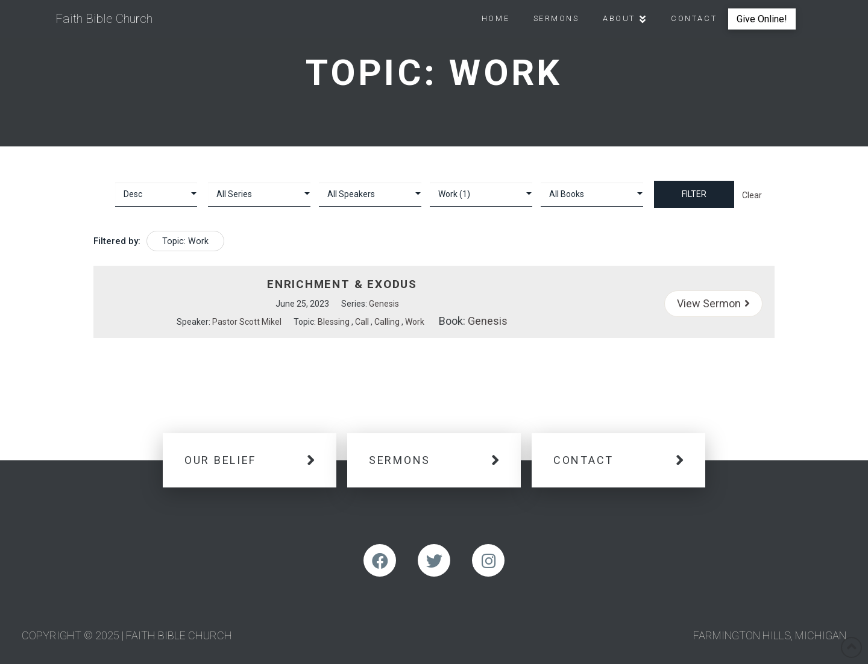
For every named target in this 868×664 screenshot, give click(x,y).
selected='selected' (481, 195)
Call (362, 322)
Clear (752, 195)
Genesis (384, 304)
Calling (387, 322)
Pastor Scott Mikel (246, 322)
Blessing (334, 322)
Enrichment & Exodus (342, 284)
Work (414, 322)
